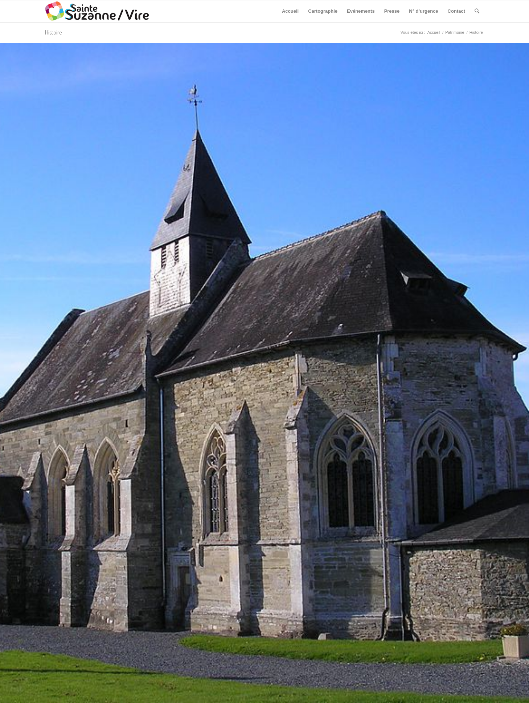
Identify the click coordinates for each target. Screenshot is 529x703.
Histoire (53, 32)
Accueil (433, 32)
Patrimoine (454, 32)
